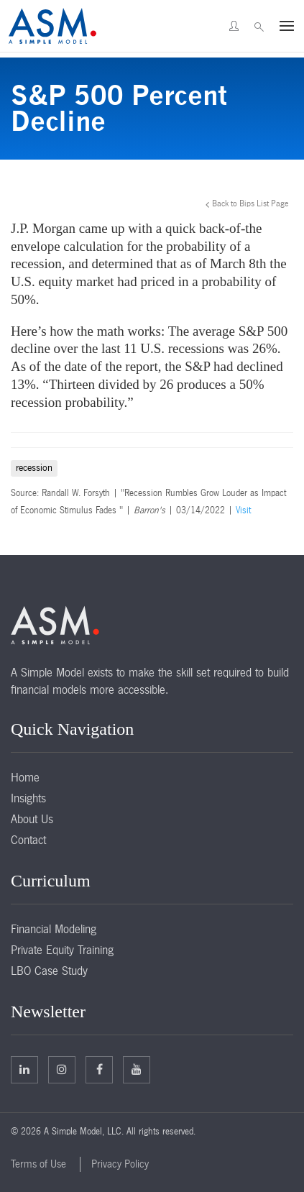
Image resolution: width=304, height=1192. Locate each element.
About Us (32, 818)
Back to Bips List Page (250, 203)
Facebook (99, 1069)
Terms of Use (38, 1164)
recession (34, 467)
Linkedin (24, 1069)
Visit (243, 510)
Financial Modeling (53, 928)
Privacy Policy (120, 1164)
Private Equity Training (62, 949)
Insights (28, 798)
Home (25, 777)
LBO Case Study (49, 970)
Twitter (62, 1069)
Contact (28, 839)
